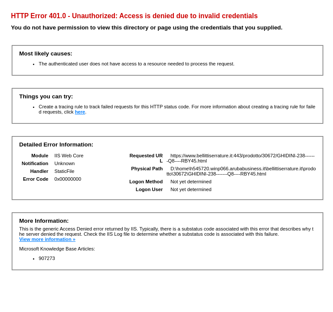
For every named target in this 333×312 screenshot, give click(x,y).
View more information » (47, 239)
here (80, 111)
